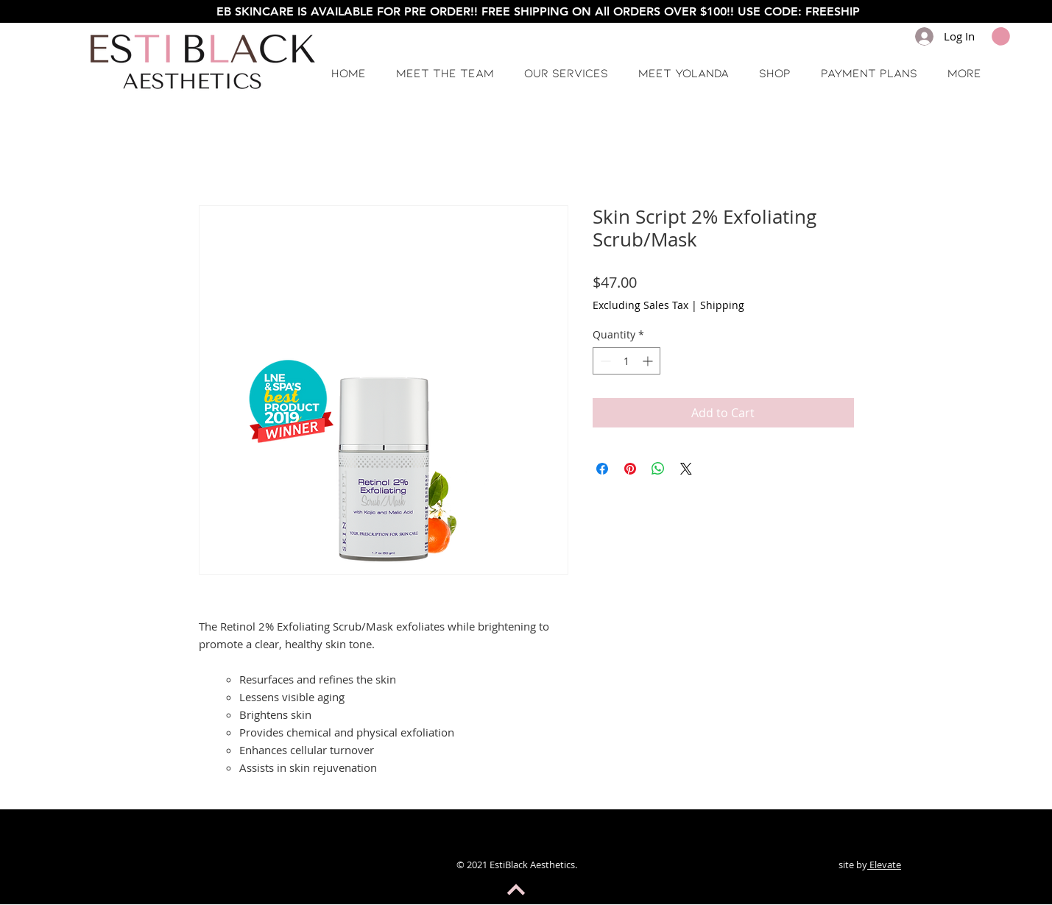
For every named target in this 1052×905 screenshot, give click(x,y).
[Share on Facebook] (602, 469)
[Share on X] (686, 469)
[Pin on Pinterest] (630, 469)
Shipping (722, 305)
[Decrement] (604, 361)
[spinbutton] (626, 361)
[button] (1001, 36)
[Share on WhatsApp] (658, 469)
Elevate (884, 864)
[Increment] (649, 361)
